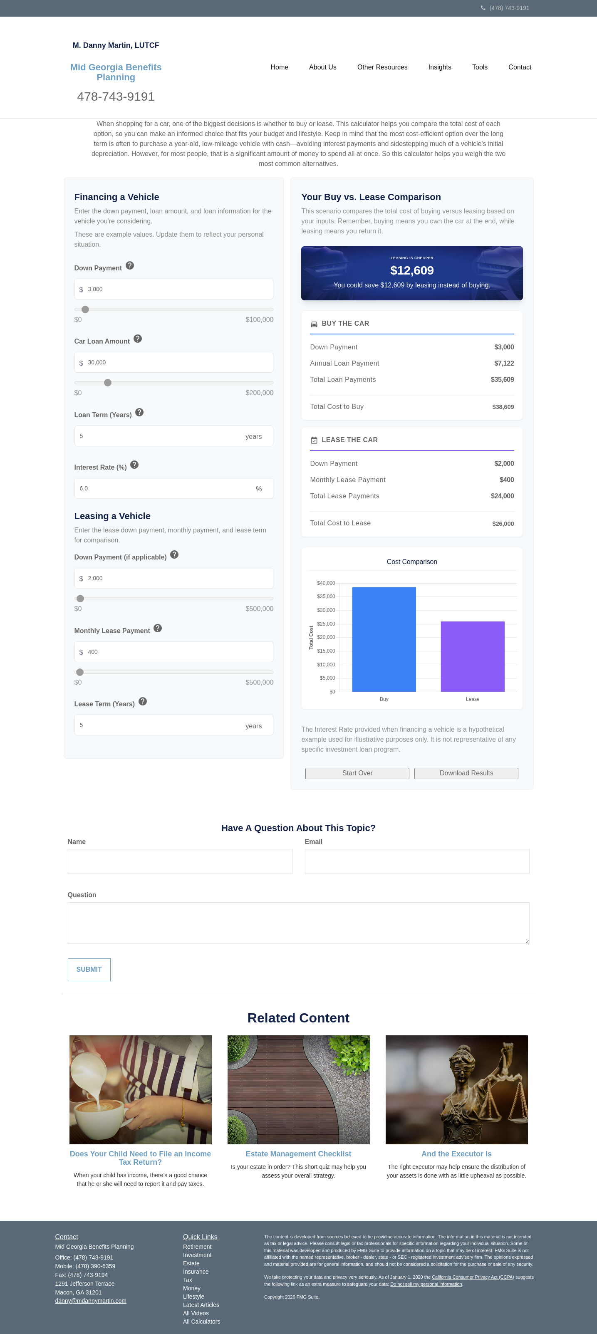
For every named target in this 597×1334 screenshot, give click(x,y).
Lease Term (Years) (111, 702)
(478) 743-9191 (505, 8)
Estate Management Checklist (298, 1154)
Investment (197, 1255)
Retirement (197, 1246)
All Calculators (201, 1321)
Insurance (195, 1271)
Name (77, 841)
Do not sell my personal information (426, 1284)
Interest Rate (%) (107, 466)
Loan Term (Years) (110, 413)
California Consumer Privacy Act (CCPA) (473, 1277)
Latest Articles (201, 1305)
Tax (187, 1280)
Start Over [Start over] (357, 773)
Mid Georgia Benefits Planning (116, 72)
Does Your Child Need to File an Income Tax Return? (140, 1158)
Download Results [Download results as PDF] (466, 773)
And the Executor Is (456, 1154)
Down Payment (105, 266)
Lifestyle (193, 1296)
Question (82, 894)
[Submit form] (89, 969)
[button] (323, 67)
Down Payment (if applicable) (127, 555)
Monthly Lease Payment (119, 629)
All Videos (196, 1313)
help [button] (130, 265)
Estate (191, 1263)
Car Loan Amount (109, 340)
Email (314, 841)
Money (192, 1288)
